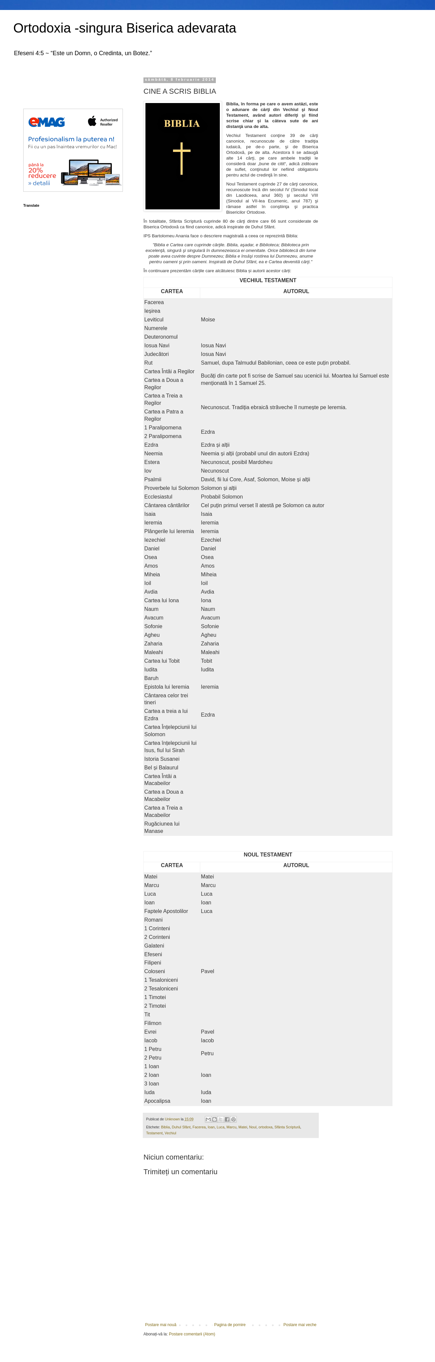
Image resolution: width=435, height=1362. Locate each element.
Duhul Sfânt (181, 1127)
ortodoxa (266, 1127)
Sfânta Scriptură (287, 1127)
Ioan (211, 1127)
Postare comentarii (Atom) (192, 1334)
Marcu (231, 1127)
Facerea (199, 1127)
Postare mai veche (300, 1324)
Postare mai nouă (160, 1324)
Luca (220, 1127)
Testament (154, 1133)
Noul (252, 1127)
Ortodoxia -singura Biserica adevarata (124, 28)
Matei (242, 1127)
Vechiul (170, 1133)
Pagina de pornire (230, 1324)
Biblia (165, 1127)
